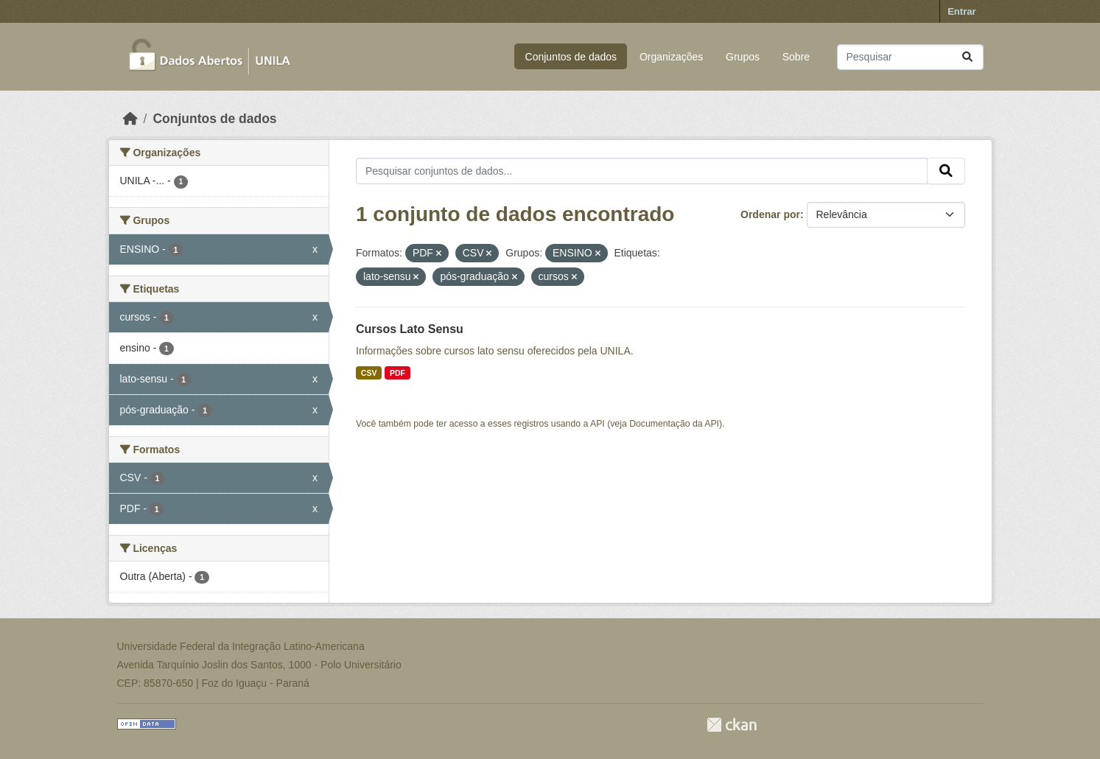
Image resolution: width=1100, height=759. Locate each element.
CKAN (732, 724)
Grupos (743, 57)
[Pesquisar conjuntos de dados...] (910, 57)
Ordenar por (770, 214)
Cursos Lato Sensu (409, 329)
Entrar (961, 11)
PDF (397, 372)
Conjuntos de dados (571, 57)
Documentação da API (674, 424)
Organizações (671, 57)
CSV (369, 372)
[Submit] (967, 57)
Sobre (796, 57)
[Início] (130, 118)
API (597, 424)
